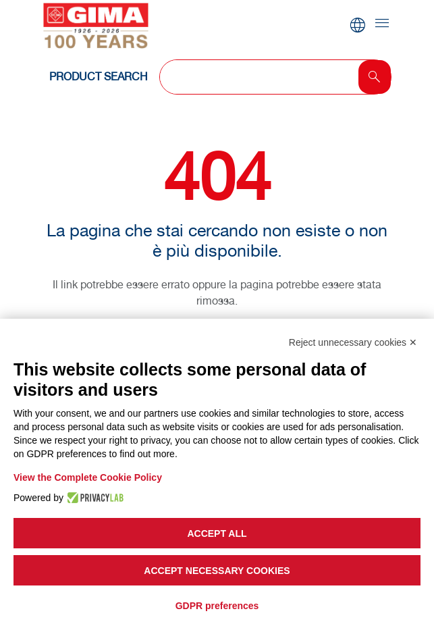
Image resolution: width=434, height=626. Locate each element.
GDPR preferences (217, 605)
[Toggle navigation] (382, 24)
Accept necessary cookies (217, 570)
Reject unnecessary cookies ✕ (353, 342)
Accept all (216, 533)
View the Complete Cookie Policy (87, 477)
